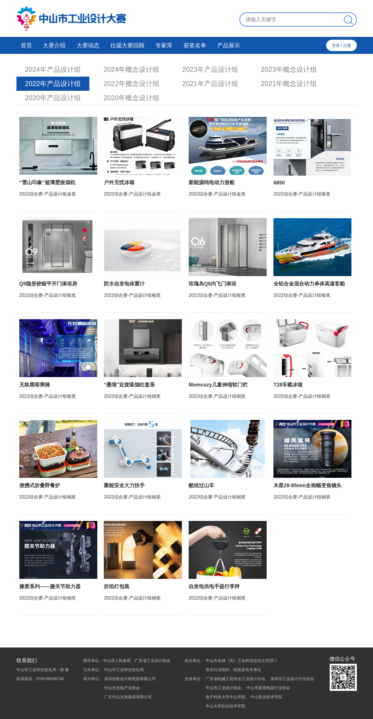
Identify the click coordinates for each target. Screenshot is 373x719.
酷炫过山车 (201, 485)
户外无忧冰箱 (119, 182)
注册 (347, 45)
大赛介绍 (54, 45)
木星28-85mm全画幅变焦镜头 (307, 485)
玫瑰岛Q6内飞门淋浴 (212, 284)
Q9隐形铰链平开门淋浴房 (48, 284)
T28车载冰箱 (288, 385)
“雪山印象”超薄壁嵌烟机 (47, 182)
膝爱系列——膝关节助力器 (50, 586)
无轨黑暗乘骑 (34, 385)
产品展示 (228, 45)
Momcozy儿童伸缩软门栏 (218, 385)
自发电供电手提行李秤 (214, 586)
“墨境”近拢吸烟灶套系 (129, 385)
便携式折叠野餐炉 (39, 485)
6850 (279, 183)
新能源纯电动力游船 (212, 182)
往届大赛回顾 (127, 45)
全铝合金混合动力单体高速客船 (309, 284)
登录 (336, 45)
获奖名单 (195, 45)
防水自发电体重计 (124, 284)
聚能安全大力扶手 (124, 485)
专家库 (163, 45)
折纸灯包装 (116, 586)
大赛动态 (88, 45)
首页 (26, 45)
